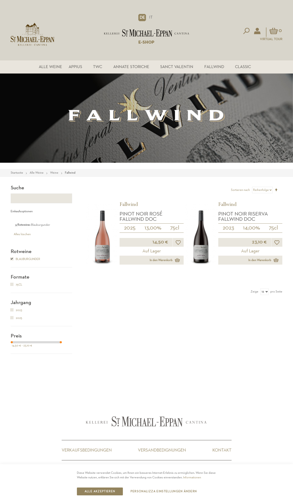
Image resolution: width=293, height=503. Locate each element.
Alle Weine (50, 67)
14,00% (251, 228)
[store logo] (146, 33)
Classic (243, 67)
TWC (97, 67)
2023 (228, 228)
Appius (75, 67)
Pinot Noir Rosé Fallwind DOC (141, 216)
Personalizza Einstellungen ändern (163, 491)
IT (151, 17)
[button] (142, 17)
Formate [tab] (20, 277)
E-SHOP (146, 42)
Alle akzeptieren (100, 491)
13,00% (152, 228)
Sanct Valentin (176, 67)
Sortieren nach (240, 190)
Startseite (17, 172)
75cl (174, 228)
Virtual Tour (271, 39)
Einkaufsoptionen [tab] (22, 211)
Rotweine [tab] (21, 251)
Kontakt (222, 450)
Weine (54, 172)
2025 (129, 228)
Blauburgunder (25, 259)
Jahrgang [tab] (21, 302)
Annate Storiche (131, 67)
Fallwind (214, 67)
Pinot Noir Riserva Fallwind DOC (243, 216)
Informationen (192, 477)
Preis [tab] (16, 336)
